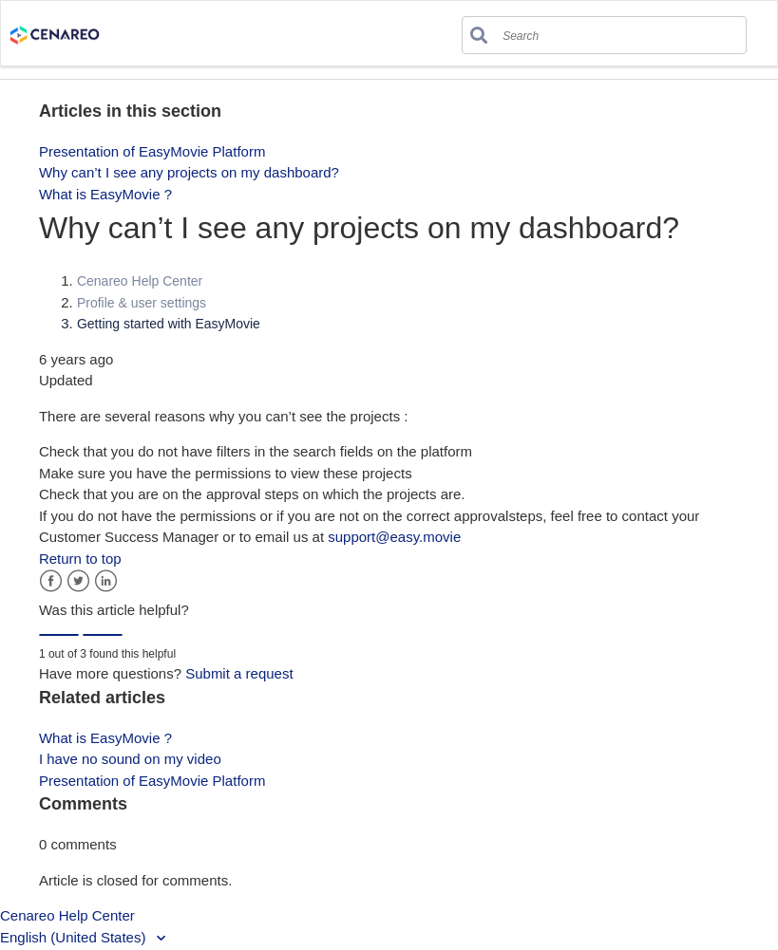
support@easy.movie (394, 537)
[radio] (59, 635)
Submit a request (239, 673)
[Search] (574, 31)
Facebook (51, 581)
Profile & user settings (141, 302)
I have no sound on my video (130, 759)
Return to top (80, 558)
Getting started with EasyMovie (168, 323)
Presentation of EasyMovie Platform (152, 151)
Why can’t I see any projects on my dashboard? (189, 172)
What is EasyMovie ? (105, 194)
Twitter (78, 581)
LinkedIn (106, 581)
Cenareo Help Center (139, 281)
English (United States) (75, 937)
